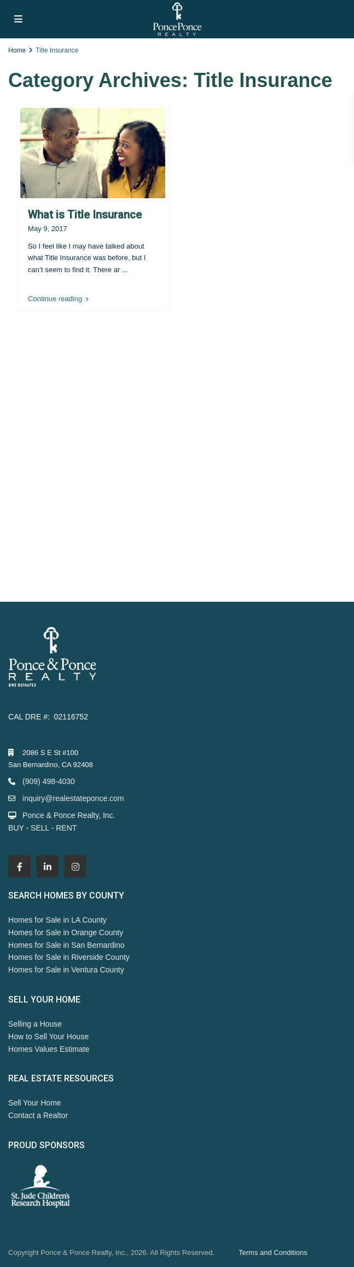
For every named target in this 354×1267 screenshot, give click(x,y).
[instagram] (75, 866)
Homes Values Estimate (48, 1049)
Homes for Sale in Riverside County (69, 957)
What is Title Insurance (85, 214)
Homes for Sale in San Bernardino (66, 945)
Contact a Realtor (38, 1115)
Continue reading (58, 299)
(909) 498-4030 (48, 781)
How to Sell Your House (48, 1036)
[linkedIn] (47, 866)
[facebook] (19, 866)
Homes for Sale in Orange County (65, 932)
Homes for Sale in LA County (57, 919)
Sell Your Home (34, 1102)
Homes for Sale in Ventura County (66, 969)
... (125, 270)
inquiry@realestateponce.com (73, 798)
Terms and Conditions (273, 1252)
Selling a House (35, 1024)
